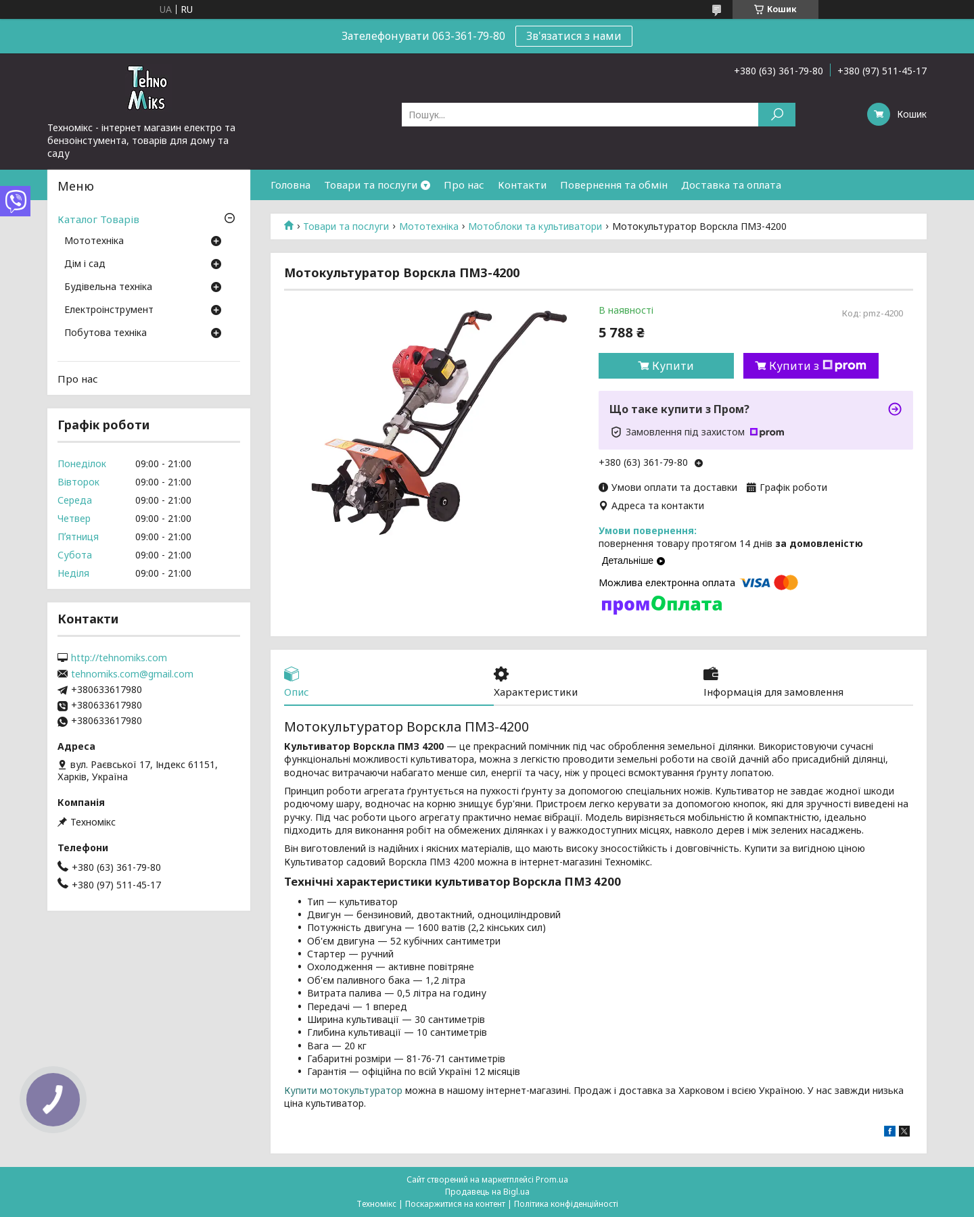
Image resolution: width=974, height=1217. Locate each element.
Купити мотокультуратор (343, 1090)
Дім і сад (85, 264)
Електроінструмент (109, 310)
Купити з (817, 365)
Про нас (464, 184)
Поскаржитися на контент (455, 1204)
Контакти (522, 184)
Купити (673, 365)
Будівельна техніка (108, 287)
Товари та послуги (370, 184)
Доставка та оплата (731, 184)
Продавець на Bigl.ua (487, 1191)
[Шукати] (776, 114)
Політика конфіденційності (566, 1204)
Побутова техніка (105, 333)
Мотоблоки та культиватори (535, 226)
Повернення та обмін (614, 184)
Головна (290, 184)
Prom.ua (552, 1179)
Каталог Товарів (98, 219)
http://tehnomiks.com (119, 658)
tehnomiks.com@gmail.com (132, 674)
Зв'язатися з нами (574, 35)
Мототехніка (429, 226)
